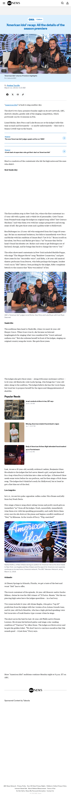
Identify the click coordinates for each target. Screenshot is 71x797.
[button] (4, 3)
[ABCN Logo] (13, 3)
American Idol (11, 104)
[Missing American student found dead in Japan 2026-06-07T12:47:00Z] (35, 432)
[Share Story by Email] (17, 94)
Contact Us (50, 791)
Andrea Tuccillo (13, 85)
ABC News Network (10, 786)
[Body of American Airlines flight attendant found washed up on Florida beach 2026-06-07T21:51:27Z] (35, 455)
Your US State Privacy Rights (36, 786)
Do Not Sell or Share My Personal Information (31, 791)
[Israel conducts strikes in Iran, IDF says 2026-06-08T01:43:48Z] (35, 410)
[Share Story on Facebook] (7, 94)
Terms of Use (51, 788)
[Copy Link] (23, 94)
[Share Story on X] (12, 94)
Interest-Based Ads (21, 788)
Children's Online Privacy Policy (56, 786)
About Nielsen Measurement (37, 788)
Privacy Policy (21, 786)
